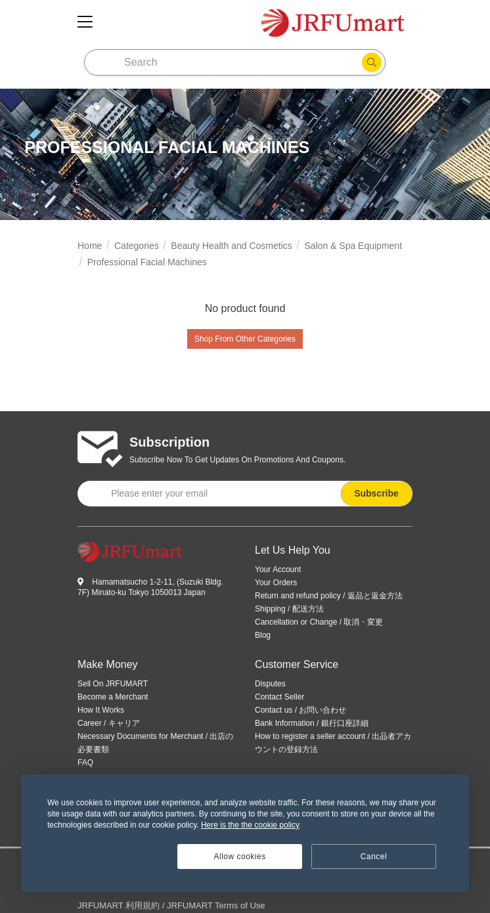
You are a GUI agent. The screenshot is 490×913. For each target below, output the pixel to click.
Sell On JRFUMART (113, 683)
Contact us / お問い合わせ (300, 710)
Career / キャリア (109, 723)
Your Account (278, 569)
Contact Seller (279, 696)
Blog (263, 635)
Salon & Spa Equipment (353, 245)
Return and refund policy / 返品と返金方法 (329, 595)
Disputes (270, 683)
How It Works (101, 710)
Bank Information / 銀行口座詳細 (311, 723)
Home (90, 245)
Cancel (374, 856)
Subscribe (376, 493)
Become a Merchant (113, 696)
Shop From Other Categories (245, 339)
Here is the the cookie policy (250, 825)
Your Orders (276, 582)
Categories (136, 245)
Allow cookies (240, 856)
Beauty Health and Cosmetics (231, 245)
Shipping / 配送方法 (289, 608)
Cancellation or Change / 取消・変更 (319, 622)
